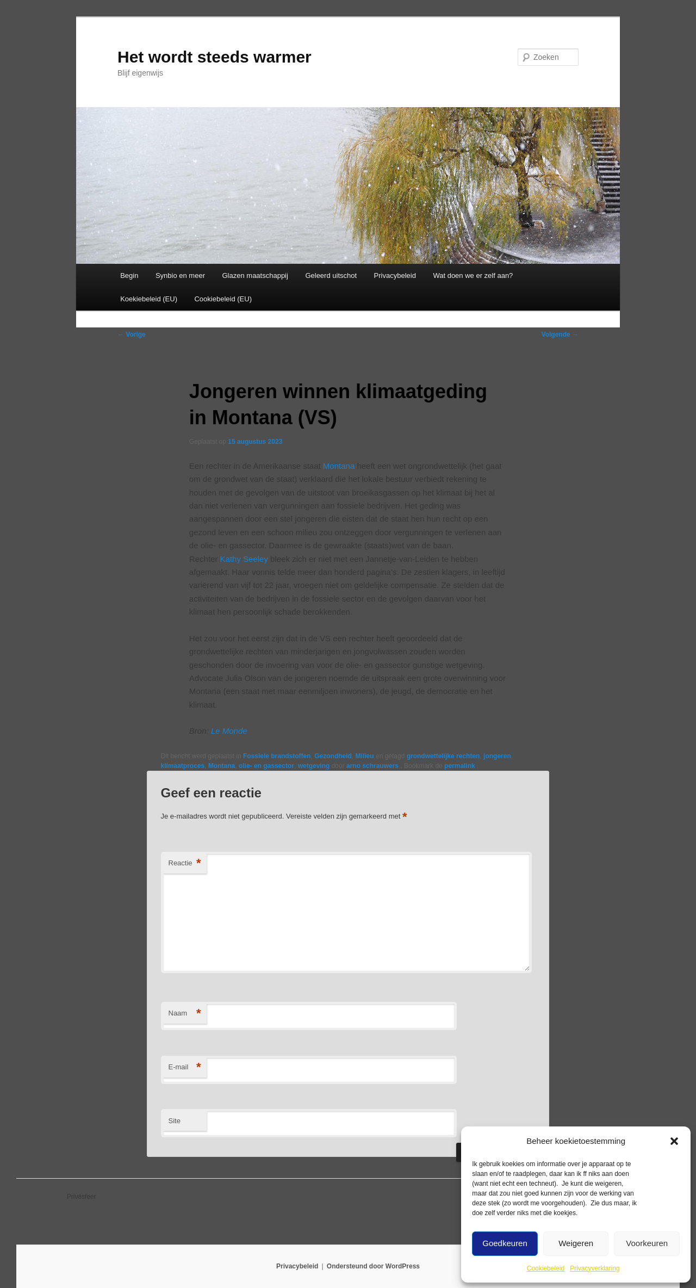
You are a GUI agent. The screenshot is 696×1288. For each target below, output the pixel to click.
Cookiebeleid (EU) (223, 299)
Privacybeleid (395, 275)
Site (175, 1121)
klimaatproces (183, 766)
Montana (339, 465)
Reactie (185, 863)
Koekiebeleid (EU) (148, 299)
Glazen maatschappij (255, 275)
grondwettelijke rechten (443, 756)
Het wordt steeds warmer (214, 57)
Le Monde (228, 730)
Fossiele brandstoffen (277, 756)
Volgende (560, 334)
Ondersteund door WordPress (373, 1266)
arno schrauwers (373, 766)
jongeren (497, 756)
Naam (185, 1013)
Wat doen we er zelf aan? (473, 275)
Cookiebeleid (545, 1268)
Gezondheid (333, 756)
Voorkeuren (647, 1243)
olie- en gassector (266, 766)
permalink (460, 766)
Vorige (131, 334)
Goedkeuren (504, 1243)
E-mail (185, 1067)
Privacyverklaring (594, 1268)
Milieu (365, 756)
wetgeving (314, 766)
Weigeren (575, 1243)
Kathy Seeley (244, 559)
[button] (674, 1141)
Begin (129, 275)
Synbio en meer (180, 275)
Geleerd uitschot (331, 275)
